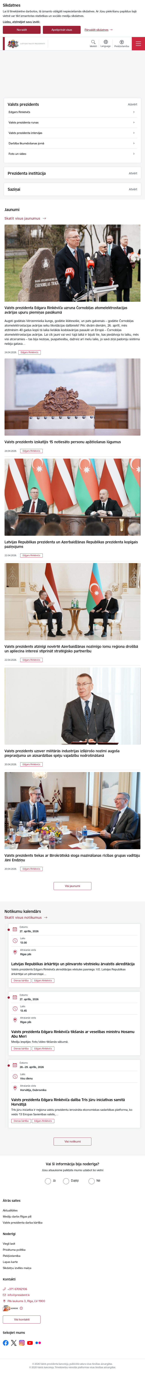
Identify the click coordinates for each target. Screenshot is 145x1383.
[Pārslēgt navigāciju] (138, 43)
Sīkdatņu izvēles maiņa (17, 1268)
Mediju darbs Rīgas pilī (17, 1216)
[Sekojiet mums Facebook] (5, 1343)
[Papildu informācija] (21, 1308)
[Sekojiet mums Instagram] (22, 1343)
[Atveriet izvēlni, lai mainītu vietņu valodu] (106, 44)
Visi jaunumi (72, 886)
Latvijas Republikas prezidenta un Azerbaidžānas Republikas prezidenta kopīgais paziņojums (71, 544)
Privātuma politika (14, 1250)
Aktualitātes (10, 1210)
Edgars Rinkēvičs (29, 352)
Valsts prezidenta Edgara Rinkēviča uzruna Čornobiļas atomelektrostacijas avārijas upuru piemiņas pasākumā (66, 310)
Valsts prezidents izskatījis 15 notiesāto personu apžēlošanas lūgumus (63, 442)
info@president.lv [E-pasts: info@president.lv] (19, 1295)
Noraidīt (22, 30)
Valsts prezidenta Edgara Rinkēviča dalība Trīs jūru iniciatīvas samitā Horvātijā (68, 1102)
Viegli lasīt (9, 1243)
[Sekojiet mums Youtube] (30, 1342)
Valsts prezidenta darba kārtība (22, 1222)
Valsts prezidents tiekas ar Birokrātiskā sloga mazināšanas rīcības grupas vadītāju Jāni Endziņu (72, 857)
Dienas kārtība (21, 980)
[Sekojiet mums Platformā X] (14, 1343)
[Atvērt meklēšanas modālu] (93, 44)
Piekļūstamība (11, 1256)
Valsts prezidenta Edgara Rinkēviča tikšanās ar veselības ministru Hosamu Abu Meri (72, 1034)
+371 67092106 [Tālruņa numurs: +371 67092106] (17, 1289)
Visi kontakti (21, 1319)
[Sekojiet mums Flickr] (38, 1342)
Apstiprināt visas (62, 30)
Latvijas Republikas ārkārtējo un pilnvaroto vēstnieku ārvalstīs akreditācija (73, 964)
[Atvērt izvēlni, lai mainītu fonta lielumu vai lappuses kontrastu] (122, 44)
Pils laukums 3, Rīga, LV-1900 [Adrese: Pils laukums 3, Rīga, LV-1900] (26, 1301)
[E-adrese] (10, 1308)
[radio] (50, 1180)
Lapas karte (10, 1262)
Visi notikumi (73, 1141)
